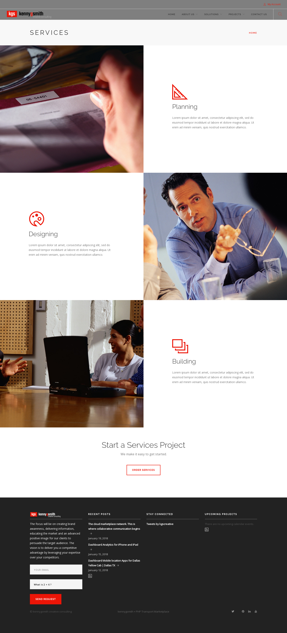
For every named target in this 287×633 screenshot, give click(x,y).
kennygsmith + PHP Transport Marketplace (143, 611)
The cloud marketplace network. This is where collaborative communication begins (114, 526)
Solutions (211, 14)
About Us (188, 14)
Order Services (143, 470)
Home (171, 14)
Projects (235, 14)
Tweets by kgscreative (159, 524)
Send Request (45, 599)
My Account (272, 4)
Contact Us (259, 14)
